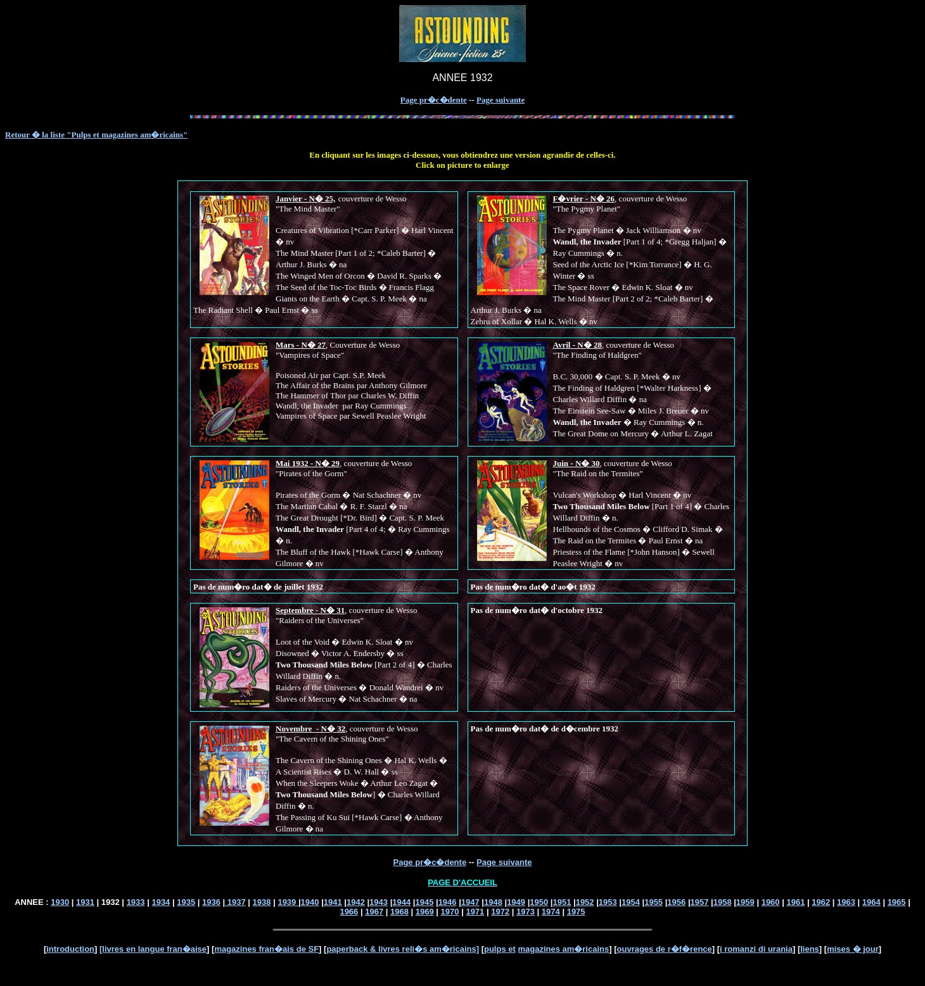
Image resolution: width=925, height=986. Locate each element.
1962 (821, 902)
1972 (500, 911)
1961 (795, 902)
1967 (374, 911)
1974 (551, 911)
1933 (136, 902)
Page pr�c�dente (433, 99)
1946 (447, 902)
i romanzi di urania (756, 949)
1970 (450, 911)
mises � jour (853, 949)
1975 (576, 911)
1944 (401, 902)
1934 (160, 902)
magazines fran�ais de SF (266, 949)
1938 (262, 902)
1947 (470, 902)
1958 (722, 902)
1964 (871, 902)
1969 (425, 911)
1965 (897, 902)
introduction (70, 949)
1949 (516, 902)
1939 (288, 902)
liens (809, 949)
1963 (846, 902)
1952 (585, 902)
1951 (561, 902)
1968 (399, 911)
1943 (378, 902)
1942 (356, 902)
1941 (333, 902)
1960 (771, 902)
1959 (745, 902)
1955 (653, 902)
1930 (60, 902)
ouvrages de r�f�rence (664, 949)
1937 (235, 902)
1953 (608, 902)
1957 (700, 902)
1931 (85, 902)
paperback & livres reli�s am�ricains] (402, 949)
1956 (676, 902)
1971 (475, 911)
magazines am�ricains (563, 949)
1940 (310, 902)
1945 (424, 902)
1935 (186, 902)
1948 (493, 902)
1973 (525, 911)
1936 (211, 902)
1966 (349, 911)
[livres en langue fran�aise (153, 949)
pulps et (500, 949)
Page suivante (500, 99)
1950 (539, 902)
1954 (631, 902)
